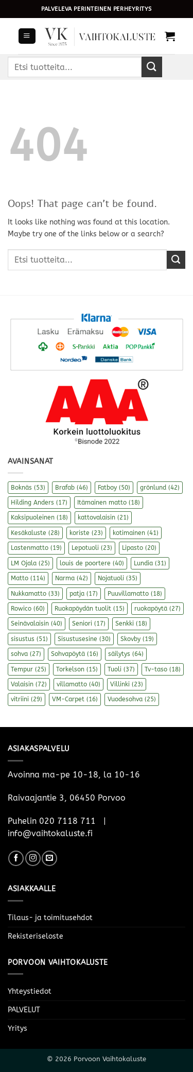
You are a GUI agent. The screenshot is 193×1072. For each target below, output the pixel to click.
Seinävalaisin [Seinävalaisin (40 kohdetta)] (36, 623)
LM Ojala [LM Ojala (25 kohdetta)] (30, 563)
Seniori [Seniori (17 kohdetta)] (89, 623)
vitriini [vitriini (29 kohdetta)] (26, 699)
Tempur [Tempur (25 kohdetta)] (28, 669)
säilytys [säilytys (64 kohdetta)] (126, 654)
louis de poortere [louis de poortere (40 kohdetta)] (92, 563)
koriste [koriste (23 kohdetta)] (86, 533)
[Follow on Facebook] (16, 858)
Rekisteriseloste (35, 936)
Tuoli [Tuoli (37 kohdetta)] (121, 669)
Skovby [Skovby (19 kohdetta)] (137, 639)
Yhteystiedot (29, 991)
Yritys (17, 1028)
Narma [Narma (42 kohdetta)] (71, 578)
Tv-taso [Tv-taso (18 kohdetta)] (163, 669)
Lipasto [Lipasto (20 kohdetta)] (139, 547)
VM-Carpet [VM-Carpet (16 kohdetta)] (75, 699)
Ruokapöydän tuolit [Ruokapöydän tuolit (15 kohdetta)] (90, 608)
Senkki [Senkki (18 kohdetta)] (131, 623)
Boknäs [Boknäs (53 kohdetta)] (28, 487)
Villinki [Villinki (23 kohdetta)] (126, 684)
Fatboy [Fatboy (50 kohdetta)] (114, 487)
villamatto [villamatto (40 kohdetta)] (78, 684)
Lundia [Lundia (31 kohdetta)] (150, 563)
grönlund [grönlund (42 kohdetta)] (160, 487)
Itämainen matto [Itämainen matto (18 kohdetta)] (108, 502)
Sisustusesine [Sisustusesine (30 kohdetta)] (84, 639)
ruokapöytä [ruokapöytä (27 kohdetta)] (157, 608)
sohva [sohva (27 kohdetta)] (26, 654)
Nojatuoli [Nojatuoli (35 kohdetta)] (117, 578)
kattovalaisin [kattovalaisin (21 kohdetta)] (103, 517)
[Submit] (152, 67)
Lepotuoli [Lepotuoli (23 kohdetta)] (92, 547)
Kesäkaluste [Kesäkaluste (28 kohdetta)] (35, 533)
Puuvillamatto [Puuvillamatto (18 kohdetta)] (135, 593)
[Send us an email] (49, 858)
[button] (27, 36)
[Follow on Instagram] (33, 858)
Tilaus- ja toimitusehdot (50, 917)
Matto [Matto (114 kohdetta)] (28, 578)
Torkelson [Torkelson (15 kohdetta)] (77, 669)
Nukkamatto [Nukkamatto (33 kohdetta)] (35, 593)
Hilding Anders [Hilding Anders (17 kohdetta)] (39, 502)
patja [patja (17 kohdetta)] (83, 593)
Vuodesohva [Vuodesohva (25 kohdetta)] (132, 699)
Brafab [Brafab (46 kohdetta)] (71, 487)
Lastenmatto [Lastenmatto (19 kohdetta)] (36, 547)
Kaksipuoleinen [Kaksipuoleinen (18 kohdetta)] (39, 517)
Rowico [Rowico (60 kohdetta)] (28, 608)
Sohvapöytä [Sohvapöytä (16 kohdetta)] (74, 654)
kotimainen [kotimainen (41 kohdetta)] (136, 533)
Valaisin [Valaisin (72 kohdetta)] (29, 684)
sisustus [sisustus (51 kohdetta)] (29, 639)
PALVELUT (24, 1010)
